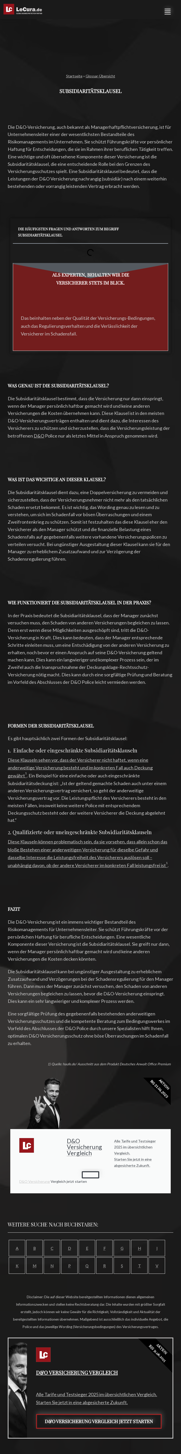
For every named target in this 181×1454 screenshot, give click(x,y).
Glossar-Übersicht (100, 76)
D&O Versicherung (34, 1181)
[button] (167, 10)
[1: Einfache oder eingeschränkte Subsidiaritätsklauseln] (26, 775)
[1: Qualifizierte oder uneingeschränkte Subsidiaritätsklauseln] (167, 865)
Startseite (74, 76)
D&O (39, 436)
